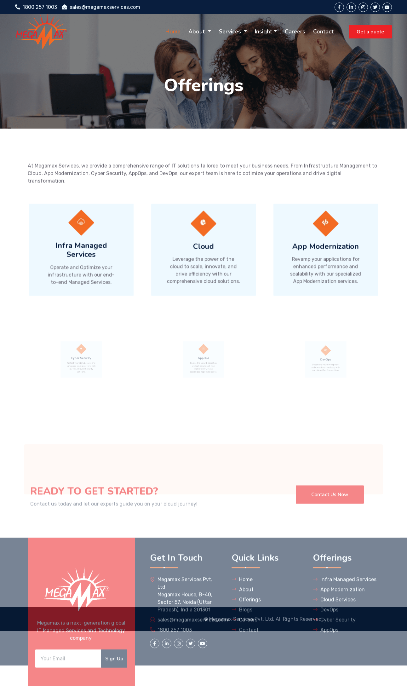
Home (173, 31)
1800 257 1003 (36, 7)
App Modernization (339, 631)
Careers (295, 31)
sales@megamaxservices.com (101, 7)
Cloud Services (334, 641)
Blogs (242, 651)
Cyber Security (334, 661)
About (197, 31)
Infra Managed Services (344, 621)
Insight (263, 31)
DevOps (325, 651)
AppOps (325, 671)
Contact (323, 31)
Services (231, 31)
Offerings (246, 641)
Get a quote (370, 31)
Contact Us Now (329, 523)
